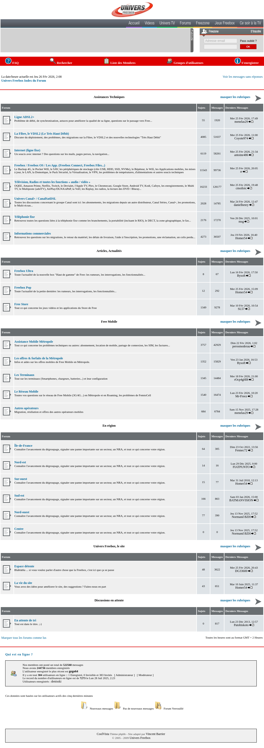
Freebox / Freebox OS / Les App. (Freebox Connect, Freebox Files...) (59, 165)
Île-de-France (23, 445)
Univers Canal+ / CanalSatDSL (35, 198)
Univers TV (167, 24)
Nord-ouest (21, 512)
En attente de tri (25, 620)
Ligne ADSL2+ (24, 117)
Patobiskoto (241, 625)
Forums (185, 24)
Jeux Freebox (225, 24)
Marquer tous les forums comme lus (23, 638)
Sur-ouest (20, 479)
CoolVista (103, 734)
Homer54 (241, 238)
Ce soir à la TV (250, 24)
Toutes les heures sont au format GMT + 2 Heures (234, 637)
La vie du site (23, 583)
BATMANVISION (241, 500)
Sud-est (19, 495)
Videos (149, 24)
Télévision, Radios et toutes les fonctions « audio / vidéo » (52, 182)
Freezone (203, 24)
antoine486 (241, 155)
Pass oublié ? (248, 40)
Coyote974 (241, 138)
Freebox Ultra (23, 271)
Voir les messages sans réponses (243, 77)
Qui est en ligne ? (19, 654)
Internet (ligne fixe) (27, 150)
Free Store (21, 304)
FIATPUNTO (241, 467)
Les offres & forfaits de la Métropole (38, 358)
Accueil (134, 24)
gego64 (73, 671)
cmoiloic (241, 188)
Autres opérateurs (26, 408)
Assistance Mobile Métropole (33, 341)
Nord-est (20, 462)
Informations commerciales (32, 233)
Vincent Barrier (155, 734)
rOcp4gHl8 (241, 379)
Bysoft (241, 275)
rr (241, 171)
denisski (56, 681)
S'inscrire (256, 31)
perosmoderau (241, 346)
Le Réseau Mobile (26, 391)
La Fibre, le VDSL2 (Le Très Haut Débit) (41, 133)
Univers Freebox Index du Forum (23, 80)
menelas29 (241, 121)
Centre (18, 529)
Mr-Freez (241, 396)
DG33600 (241, 571)
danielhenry (241, 205)
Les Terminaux (24, 375)
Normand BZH (241, 517)
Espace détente (24, 566)
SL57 (241, 309)
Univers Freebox (140, 738)
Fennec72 (241, 450)
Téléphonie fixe (24, 217)
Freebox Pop (22, 287)
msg (241, 221)
